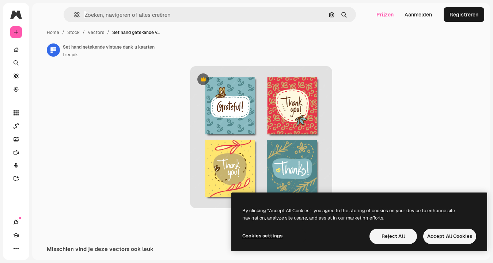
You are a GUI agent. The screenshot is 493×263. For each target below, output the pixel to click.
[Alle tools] (43, 113)
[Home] (43, 50)
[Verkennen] (43, 89)
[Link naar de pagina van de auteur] (108, 50)
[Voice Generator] (43, 165)
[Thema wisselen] (42, 248)
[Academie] (29, 248)
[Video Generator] (43, 152)
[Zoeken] (43, 63)
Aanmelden (418, 14)
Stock (129, 32)
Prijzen (385, 14)
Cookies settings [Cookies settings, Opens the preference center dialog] (262, 236)
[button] (113, 15)
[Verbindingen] (16, 248)
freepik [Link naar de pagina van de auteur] (125, 55)
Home (108, 32)
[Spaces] (43, 126)
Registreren (464, 14)
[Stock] (43, 76)
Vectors (151, 32)
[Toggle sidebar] (71, 14)
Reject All (393, 236)
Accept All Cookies (449, 236)
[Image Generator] (43, 139)
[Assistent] (43, 178)
